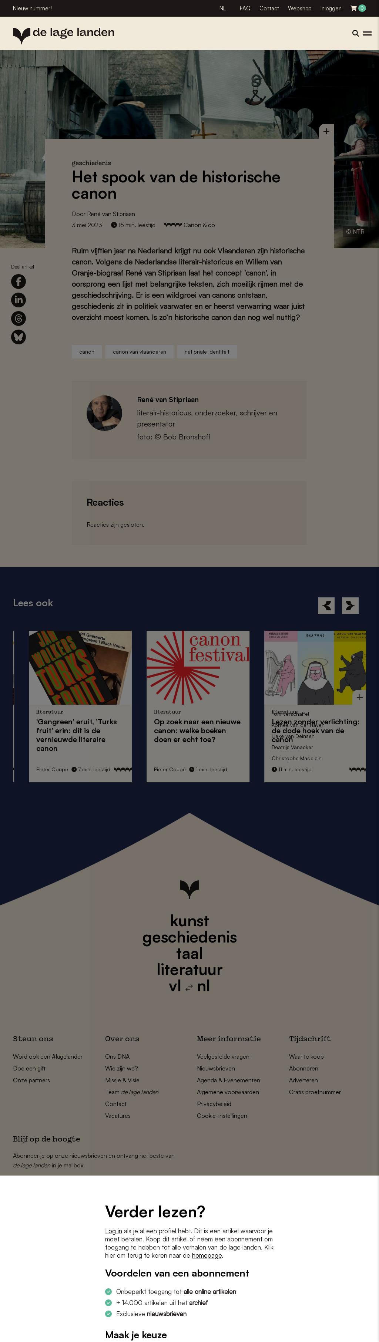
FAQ (245, 8)
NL (222, 8)
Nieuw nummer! (32, 8)
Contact (269, 8)
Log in (113, 1231)
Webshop (300, 8)
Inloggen (331, 8)
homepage (207, 1255)
